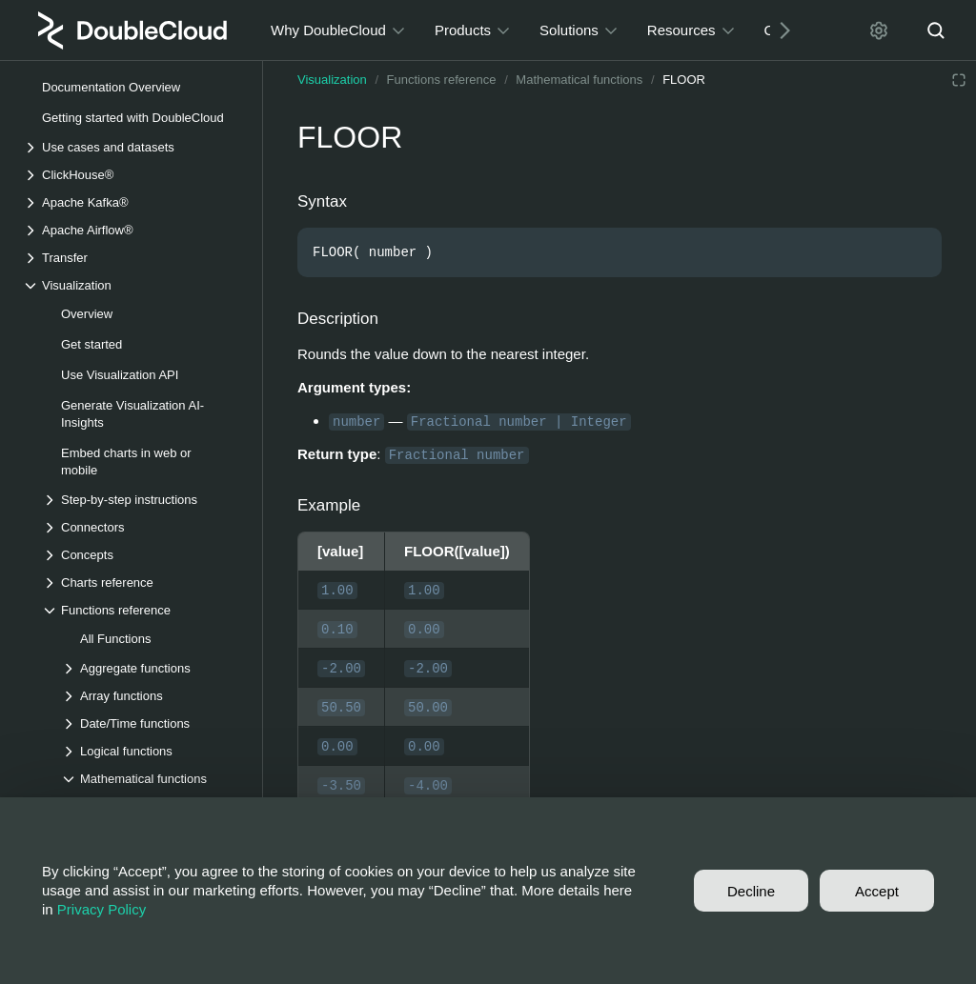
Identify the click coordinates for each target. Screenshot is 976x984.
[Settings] (879, 30)
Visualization (332, 79)
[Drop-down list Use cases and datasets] (132, 147)
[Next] (777, 30)
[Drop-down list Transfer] (132, 257)
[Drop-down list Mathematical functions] (151, 779)
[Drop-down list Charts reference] (142, 582)
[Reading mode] (959, 80)
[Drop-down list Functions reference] (142, 610)
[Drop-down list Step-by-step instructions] (142, 499)
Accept (877, 891)
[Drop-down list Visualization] (132, 285)
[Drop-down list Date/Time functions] (151, 723)
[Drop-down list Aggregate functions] (151, 668)
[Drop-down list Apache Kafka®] (132, 202)
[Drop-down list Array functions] (151, 696)
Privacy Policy (101, 909)
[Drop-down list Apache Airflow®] (132, 230)
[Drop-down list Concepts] (142, 555)
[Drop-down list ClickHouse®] (132, 175)
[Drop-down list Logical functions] (151, 751)
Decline (751, 891)
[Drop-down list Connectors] (142, 527)
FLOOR (683, 79)
